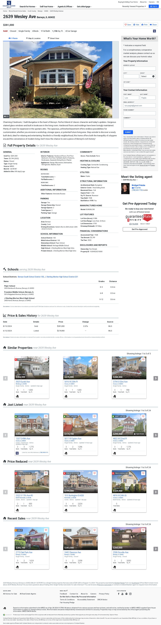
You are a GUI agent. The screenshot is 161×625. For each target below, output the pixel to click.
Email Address (128, 102)
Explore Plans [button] (114, 614)
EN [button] (158, 2)
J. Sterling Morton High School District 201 (61, 277)
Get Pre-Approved (139, 229)
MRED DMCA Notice (29, 611)
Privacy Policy (104, 594)
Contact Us (74, 594)
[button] (154, 6)
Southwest (135, 583)
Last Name (144, 94)
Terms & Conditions (67, 600)
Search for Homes (28, 6)
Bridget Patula (138, 185)
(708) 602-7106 (137, 190)
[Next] (156, 378)
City (125, 73)
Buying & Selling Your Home (128, 2)
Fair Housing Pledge (67, 603)
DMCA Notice (102, 600)
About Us (143, 2)
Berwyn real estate (105, 585)
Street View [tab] (53, 38)
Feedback (63, 594)
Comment (127, 118)
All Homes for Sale (10, 594)
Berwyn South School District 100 (31, 277)
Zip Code (126, 82)
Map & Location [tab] (33, 38)
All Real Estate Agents (28, 594)
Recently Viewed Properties (134, 6)
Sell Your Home (47, 6)
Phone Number (128, 110)
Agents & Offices (66, 6)
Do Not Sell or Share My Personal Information (78, 597)
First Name (127, 94)
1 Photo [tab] (13, 38)
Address (129, 65)
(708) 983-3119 (44, 452)
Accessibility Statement (86, 600)
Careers (152, 2)
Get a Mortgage (84, 6)
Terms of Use (144, 165)
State (142, 73)
